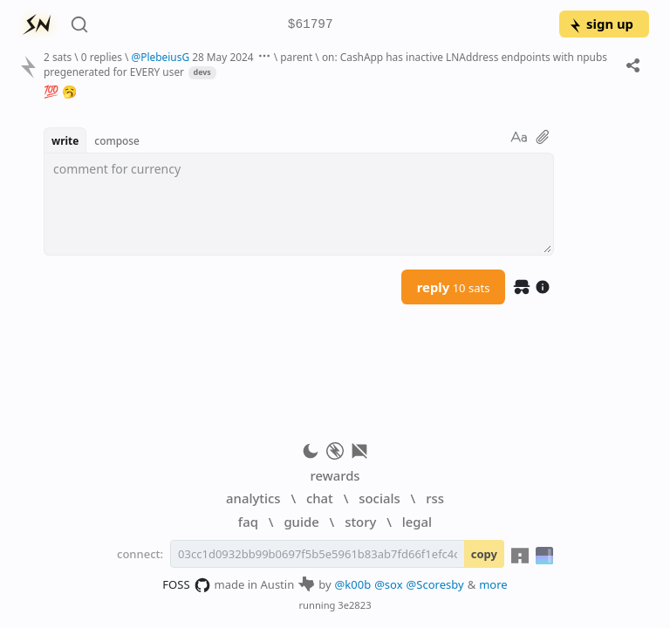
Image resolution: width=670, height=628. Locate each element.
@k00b (353, 584)
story (360, 521)
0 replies (101, 57)
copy (484, 554)
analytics (253, 498)
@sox (388, 584)
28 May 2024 (223, 57)
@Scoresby (435, 584)
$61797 (310, 25)
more (493, 584)
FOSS (186, 585)
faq (248, 521)
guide (301, 521)
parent (296, 57)
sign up (600, 23)
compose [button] (117, 140)
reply (453, 287)
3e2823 (354, 604)
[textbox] (298, 204)
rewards (334, 475)
